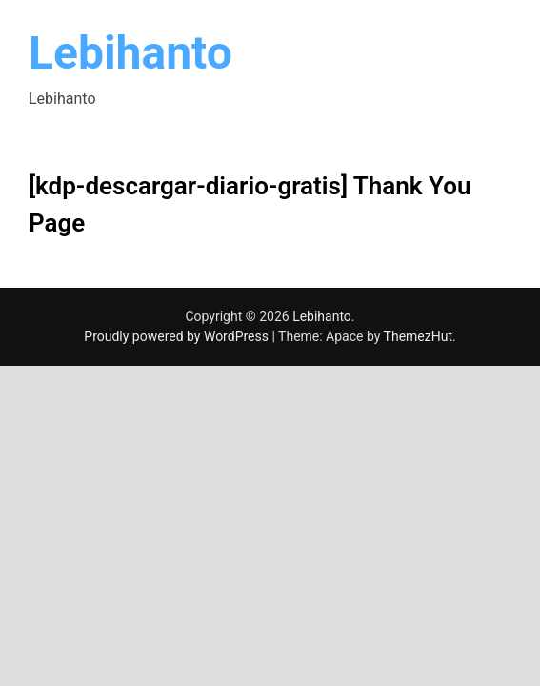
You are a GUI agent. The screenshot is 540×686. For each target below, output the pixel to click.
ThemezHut (418, 336)
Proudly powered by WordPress (177, 336)
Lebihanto (130, 53)
